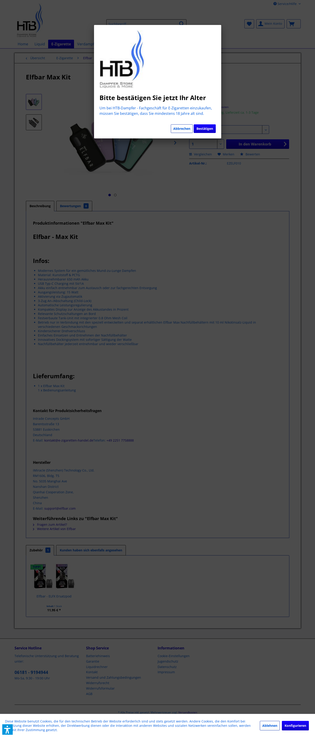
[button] (7, 729)
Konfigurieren (295, 725)
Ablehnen (269, 725)
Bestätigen (204, 128)
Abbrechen (181, 128)
